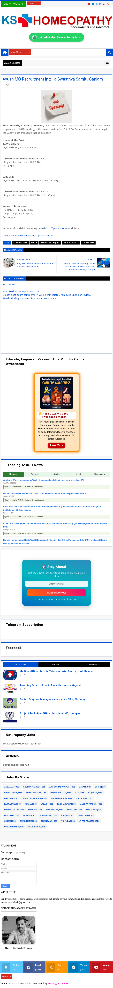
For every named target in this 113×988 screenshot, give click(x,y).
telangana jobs (49, 821)
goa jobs (79, 792)
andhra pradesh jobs (34, 787)
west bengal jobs (37, 826)
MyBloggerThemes (58, 983)
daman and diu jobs (60, 792)
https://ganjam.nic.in (55, 228)
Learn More (56, 445)
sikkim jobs (10, 821)
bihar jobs (100, 787)
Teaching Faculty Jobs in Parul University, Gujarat (50, 685)
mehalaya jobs (74, 809)
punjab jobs (67, 815)
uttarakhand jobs (14, 826)
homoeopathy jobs (50, 242)
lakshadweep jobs (66, 804)
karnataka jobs (12, 804)
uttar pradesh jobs (89, 821)
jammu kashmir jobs (61, 798)
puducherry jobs (48, 815)
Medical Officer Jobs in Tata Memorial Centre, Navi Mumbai (57, 671)
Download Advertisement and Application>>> (28, 235)
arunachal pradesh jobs (62, 787)
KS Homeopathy (21, 983)
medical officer (71, 242)
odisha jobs (88, 242)
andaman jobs (11, 787)
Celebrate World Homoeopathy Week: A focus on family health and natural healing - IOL (44, 480)
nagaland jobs (94, 809)
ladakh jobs (47, 804)
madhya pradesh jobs (91, 804)
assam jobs (85, 787)
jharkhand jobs (84, 798)
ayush (34, 242)
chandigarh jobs (13, 792)
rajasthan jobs (85, 815)
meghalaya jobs (54, 809)
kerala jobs (31, 804)
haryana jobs (11, 798)
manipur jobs (35, 809)
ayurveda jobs (20, 242)
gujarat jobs (95, 792)
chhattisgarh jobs (36, 792)
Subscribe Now (56, 592)
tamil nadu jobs (28, 821)
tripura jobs (68, 821)
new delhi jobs (11, 815)
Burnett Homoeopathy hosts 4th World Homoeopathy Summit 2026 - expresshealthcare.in (45, 493)
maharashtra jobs (14, 809)
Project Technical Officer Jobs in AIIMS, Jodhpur (50, 713)
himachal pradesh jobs (35, 798)
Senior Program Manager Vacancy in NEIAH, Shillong (52, 699)
